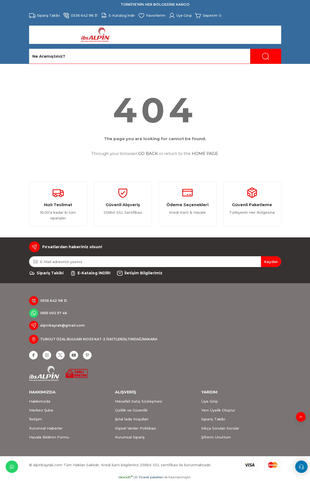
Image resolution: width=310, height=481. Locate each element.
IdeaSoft (126, 477)
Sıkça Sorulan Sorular (220, 428)
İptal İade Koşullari (131, 419)
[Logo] (95, 35)
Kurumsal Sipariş (130, 437)
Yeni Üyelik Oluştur (218, 410)
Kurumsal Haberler (46, 428)
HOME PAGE (205, 153)
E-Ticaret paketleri (149, 477)
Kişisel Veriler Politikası (135, 428)
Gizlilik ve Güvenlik (131, 410)
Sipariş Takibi (213, 419)
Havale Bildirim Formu (49, 437)
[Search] (155, 56)
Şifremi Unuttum (216, 437)
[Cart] (215, 15)
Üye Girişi (209, 401)
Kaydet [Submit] (271, 261)
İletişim (35, 419)
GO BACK (148, 153)
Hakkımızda (39, 401)
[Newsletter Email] (155, 261)
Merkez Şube (41, 410)
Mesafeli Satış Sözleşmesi (138, 401)
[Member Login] (185, 15)
